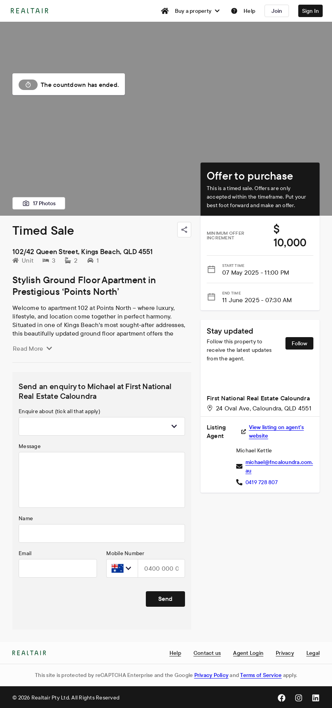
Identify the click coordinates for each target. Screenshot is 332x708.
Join (276, 10)
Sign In (310, 10)
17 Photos (38, 203)
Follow (299, 343)
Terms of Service (261, 675)
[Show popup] (174, 426)
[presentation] (78, 599)
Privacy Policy (211, 675)
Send (165, 598)
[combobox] (102, 426)
